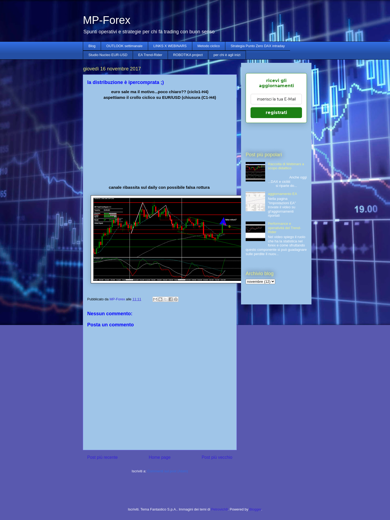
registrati (276, 112)
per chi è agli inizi (226, 55)
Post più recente (102, 457)
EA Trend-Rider (150, 55)
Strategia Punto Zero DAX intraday (257, 46)
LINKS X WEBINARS (170, 46)
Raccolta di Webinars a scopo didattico (286, 166)
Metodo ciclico (208, 46)
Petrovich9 (219, 509)
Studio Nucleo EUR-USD (108, 55)
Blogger (255, 509)
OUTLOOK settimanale (124, 46)
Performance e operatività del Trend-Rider (284, 228)
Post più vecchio (217, 457)
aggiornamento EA (282, 194)
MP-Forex (107, 20)
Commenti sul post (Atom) (167, 471)
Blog (92, 46)
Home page (160, 457)
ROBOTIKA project (188, 55)
